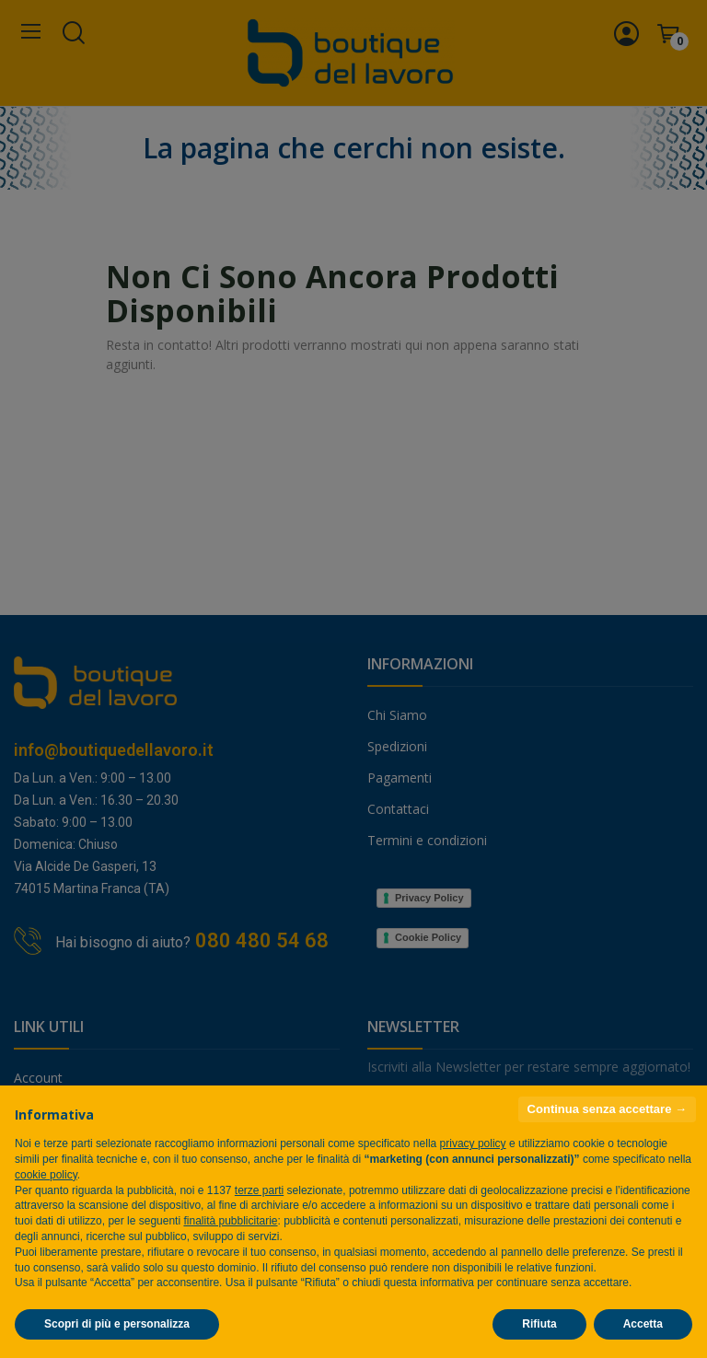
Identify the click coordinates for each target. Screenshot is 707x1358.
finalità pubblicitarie (230, 1220)
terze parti (259, 1190)
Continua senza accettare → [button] (607, 1109)
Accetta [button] (643, 1323)
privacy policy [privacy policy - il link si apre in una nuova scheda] (473, 1143)
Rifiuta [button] (539, 1323)
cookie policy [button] (46, 1174)
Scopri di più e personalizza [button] (117, 1323)
